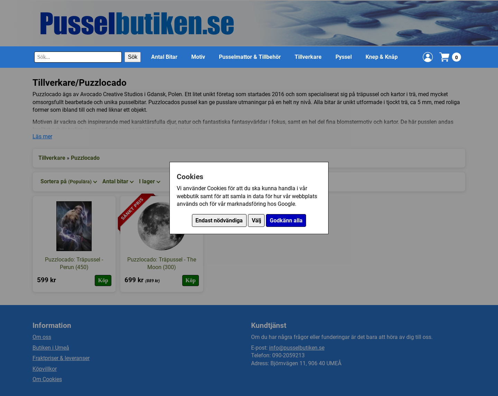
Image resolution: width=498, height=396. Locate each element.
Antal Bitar (164, 57)
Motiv (198, 57)
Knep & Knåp (382, 57)
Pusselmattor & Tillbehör (250, 57)
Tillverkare (308, 57)
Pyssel (343, 57)
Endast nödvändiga (219, 220)
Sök (133, 57)
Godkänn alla (286, 220)
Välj (256, 220)
